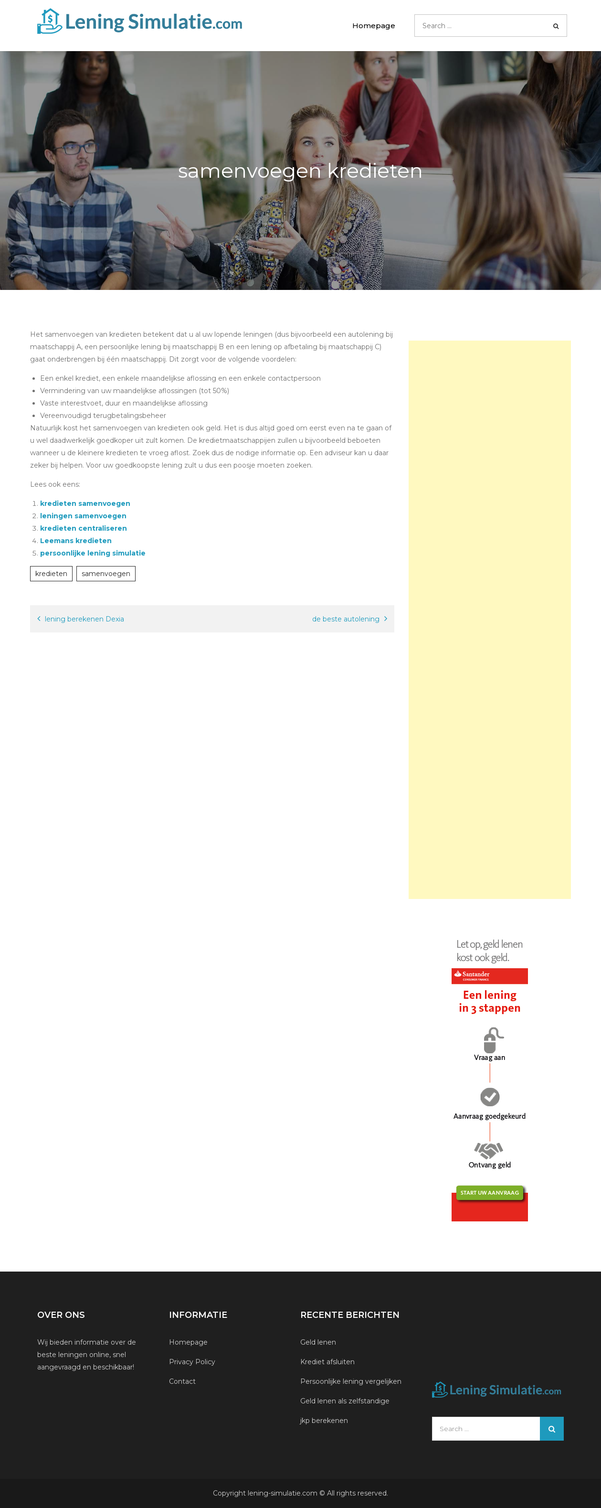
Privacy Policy (192, 1362)
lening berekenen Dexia (84, 619)
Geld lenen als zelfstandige (345, 1401)
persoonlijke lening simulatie (93, 553)
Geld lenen (318, 1342)
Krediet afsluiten (327, 1362)
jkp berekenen (324, 1420)
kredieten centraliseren (83, 528)
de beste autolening (346, 619)
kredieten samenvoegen (85, 503)
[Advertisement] (490, 620)
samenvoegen (106, 573)
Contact (182, 1381)
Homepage (373, 25)
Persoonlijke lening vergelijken (351, 1381)
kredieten (51, 573)
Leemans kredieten (76, 540)
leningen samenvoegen (83, 516)
